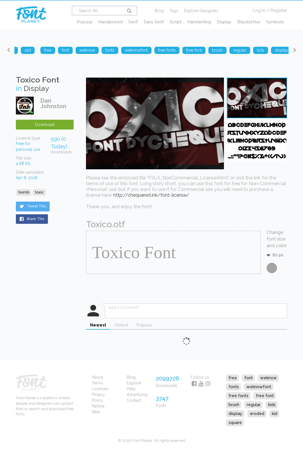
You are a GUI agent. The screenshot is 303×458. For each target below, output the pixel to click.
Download (45, 124)
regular (254, 404)
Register (278, 10)
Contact (134, 400)
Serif (133, 22)
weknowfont (258, 386)
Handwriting (199, 22)
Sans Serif (154, 22)
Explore (134, 383)
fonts (234, 386)
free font (265, 395)
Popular (85, 22)
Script (176, 22)
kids (272, 404)
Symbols (275, 22)
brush (234, 404)
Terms (97, 383)
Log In (259, 10)
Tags (173, 10)
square (235, 422)
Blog (159, 10)
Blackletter (249, 22)
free (233, 378)
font (248, 378)
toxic (39, 192)
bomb (23, 192)
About (97, 377)
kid (274, 413)
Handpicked (110, 22)
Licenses (100, 388)
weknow (268, 378)
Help (131, 388)
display (235, 413)
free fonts (238, 395)
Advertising (137, 394)
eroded (257, 413)
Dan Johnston (53, 103)
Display (224, 22)
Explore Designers (201, 10)
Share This (32, 219)
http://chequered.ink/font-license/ (151, 195)
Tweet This (33, 206)
